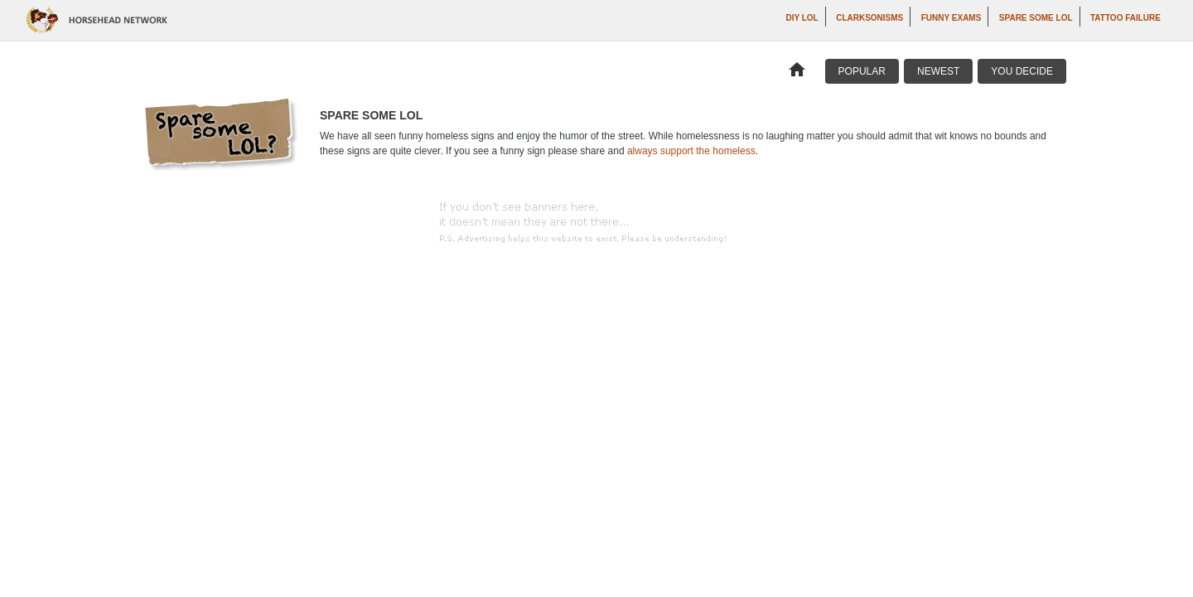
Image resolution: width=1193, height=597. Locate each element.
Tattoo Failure (1125, 17)
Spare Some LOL (1036, 17)
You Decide (1022, 71)
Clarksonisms (869, 17)
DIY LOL (801, 17)
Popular (862, 71)
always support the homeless (691, 151)
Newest (938, 71)
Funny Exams (951, 17)
